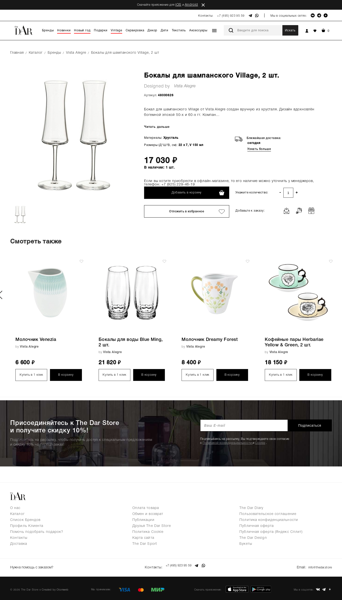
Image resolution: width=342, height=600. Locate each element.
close (203, 5)
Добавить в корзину (187, 192)
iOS (178, 4)
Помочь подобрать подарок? (37, 532)
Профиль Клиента (26, 526)
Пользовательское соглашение (267, 514)
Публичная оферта (256, 526)
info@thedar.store (318, 565)
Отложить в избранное (186, 211)
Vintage (116, 30)
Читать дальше (156, 127)
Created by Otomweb (55, 586)
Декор (152, 30)
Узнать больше (259, 149)
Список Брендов (25, 520)
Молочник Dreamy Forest (210, 340)
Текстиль (179, 30)
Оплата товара (145, 508)
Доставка (18, 544)
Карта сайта (143, 538)
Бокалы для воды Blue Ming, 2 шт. (131, 342)
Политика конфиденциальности (268, 520)
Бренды (48, 30)
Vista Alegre (185, 86)
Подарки (101, 30)
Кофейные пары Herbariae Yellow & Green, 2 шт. (294, 342)
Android (191, 4)
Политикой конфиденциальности (228, 443)
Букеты (245, 544)
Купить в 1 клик (31, 374)
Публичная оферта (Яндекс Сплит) (271, 532)
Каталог (17, 514)
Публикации (143, 520)
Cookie (260, 443)
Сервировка (135, 30)
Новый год (82, 30)
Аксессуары (198, 30)
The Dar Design (253, 538)
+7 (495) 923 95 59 (231, 15)
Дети (164, 30)
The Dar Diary (251, 508)
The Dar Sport (144, 544)
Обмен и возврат (147, 514)
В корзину (66, 374)
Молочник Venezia (35, 340)
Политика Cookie (148, 532)
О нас (15, 508)
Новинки (64, 30)
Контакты (18, 538)
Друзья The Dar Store (151, 526)
